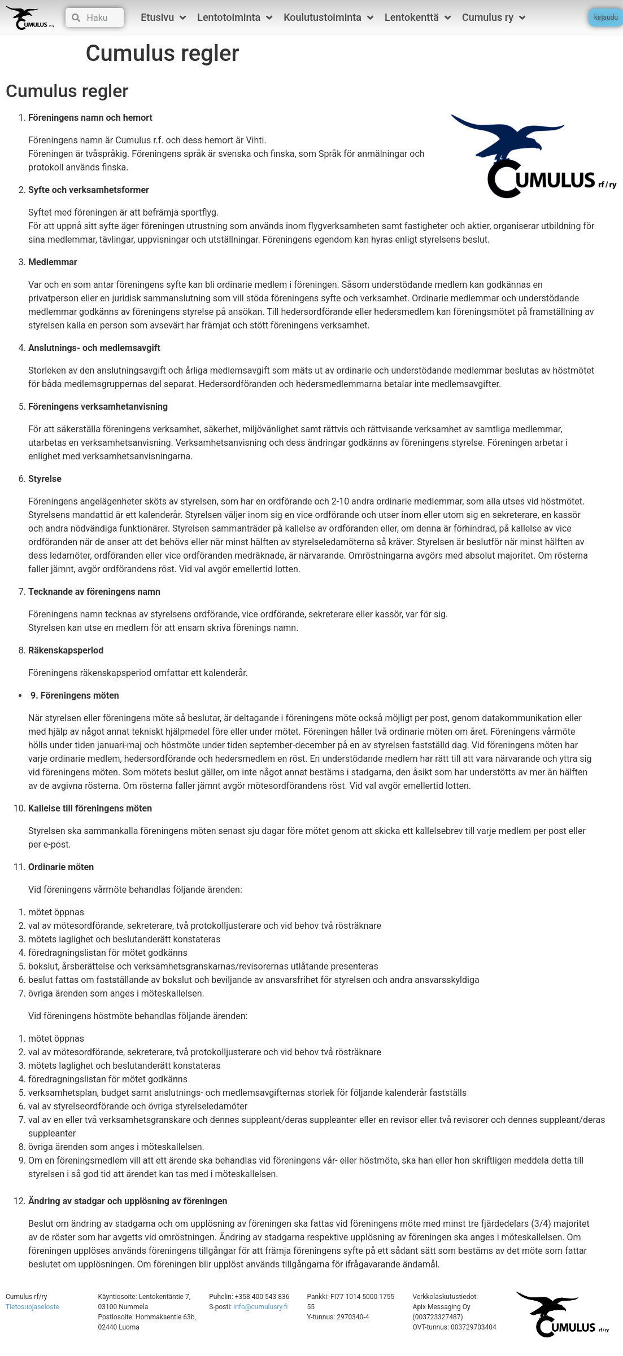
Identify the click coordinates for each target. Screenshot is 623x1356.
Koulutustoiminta (328, 17)
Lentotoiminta (234, 17)
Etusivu (163, 17)
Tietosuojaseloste (32, 1307)
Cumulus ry (493, 17)
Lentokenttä (418, 17)
